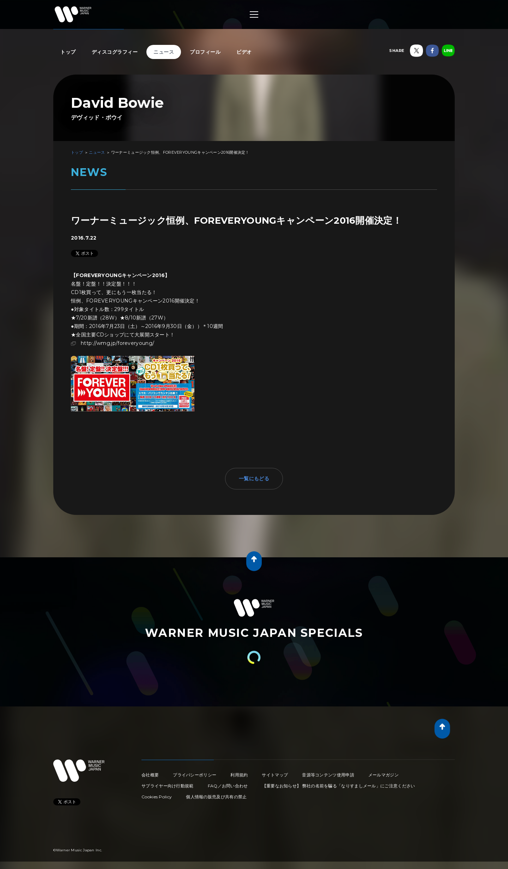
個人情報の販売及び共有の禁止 (216, 796)
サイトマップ (275, 774)
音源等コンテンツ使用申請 (328, 774)
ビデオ (244, 52)
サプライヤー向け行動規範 (167, 785)
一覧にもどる (254, 478)
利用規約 (239, 774)
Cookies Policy (156, 796)
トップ (68, 52)
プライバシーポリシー (194, 774)
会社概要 (150, 774)
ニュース (163, 52)
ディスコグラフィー (115, 52)
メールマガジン (383, 774)
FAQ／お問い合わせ (228, 785)
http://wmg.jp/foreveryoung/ (117, 343)
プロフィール (205, 52)
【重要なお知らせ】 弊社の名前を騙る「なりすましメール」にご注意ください (338, 785)
